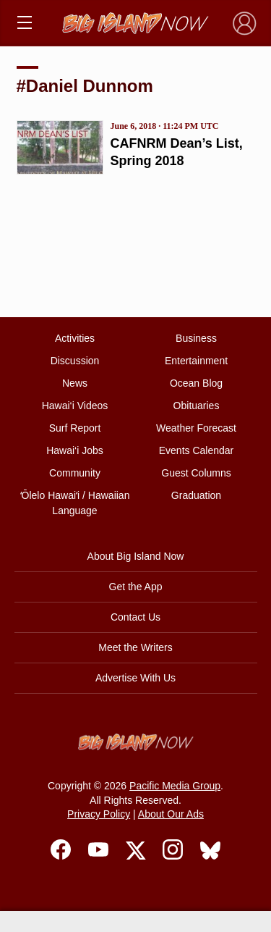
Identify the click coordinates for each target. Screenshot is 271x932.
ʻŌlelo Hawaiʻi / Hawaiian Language (75, 503)
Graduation (196, 495)
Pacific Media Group (174, 786)
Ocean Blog (196, 383)
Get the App (136, 586)
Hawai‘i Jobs (74, 450)
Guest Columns (196, 473)
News (74, 383)
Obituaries (196, 405)
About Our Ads (171, 814)
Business (196, 338)
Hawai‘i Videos (75, 405)
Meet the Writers (135, 647)
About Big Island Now (135, 556)
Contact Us (135, 617)
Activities (75, 338)
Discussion (75, 360)
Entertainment (196, 360)
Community (74, 473)
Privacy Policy (98, 814)
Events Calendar (196, 450)
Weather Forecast (196, 428)
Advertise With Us (135, 678)
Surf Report (75, 428)
